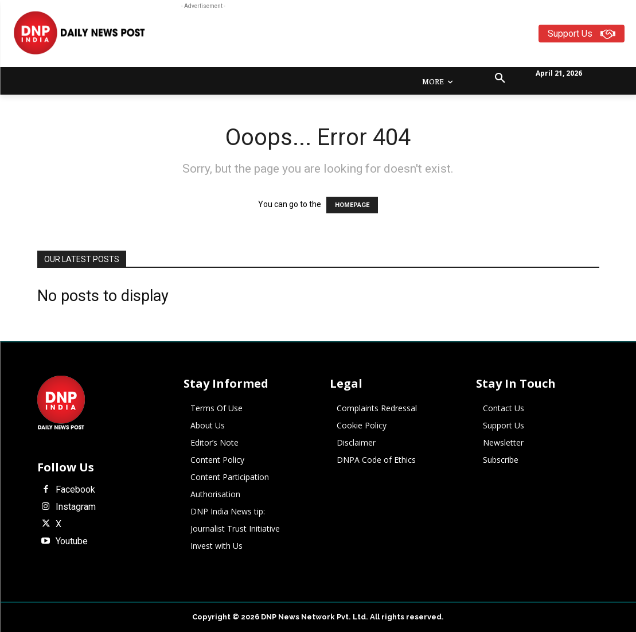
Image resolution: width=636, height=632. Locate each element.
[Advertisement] (379, 38)
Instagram (76, 507)
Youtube (72, 541)
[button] (500, 78)
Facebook (75, 489)
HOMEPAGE (352, 205)
